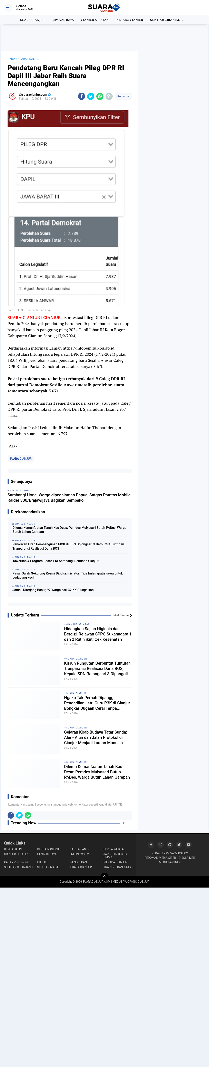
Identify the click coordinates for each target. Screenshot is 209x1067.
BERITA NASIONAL (49, 849)
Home (11, 59)
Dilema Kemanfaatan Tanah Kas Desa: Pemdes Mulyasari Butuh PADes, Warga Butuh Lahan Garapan (69, 530)
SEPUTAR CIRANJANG (166, 20)
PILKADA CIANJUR (129, 20)
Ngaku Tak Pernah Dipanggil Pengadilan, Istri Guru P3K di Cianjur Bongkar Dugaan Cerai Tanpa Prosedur (97, 703)
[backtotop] (104, 877)
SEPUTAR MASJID (48, 867)
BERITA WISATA (113, 849)
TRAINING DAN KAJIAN (118, 867)
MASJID (42, 862)
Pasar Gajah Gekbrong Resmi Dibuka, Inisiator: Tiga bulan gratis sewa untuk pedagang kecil (67, 575)
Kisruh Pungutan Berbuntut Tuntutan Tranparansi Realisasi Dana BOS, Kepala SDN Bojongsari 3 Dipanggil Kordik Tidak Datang (97, 668)
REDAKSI (157, 853)
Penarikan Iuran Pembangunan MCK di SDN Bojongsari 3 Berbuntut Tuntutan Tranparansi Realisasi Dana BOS (68, 546)
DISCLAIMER (187, 857)
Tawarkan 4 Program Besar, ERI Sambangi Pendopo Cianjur (55, 561)
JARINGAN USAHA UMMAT (115, 855)
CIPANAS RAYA (63, 20)
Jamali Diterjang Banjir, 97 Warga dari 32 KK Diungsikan (53, 590)
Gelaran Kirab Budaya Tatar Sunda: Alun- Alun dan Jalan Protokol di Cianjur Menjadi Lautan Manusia (95, 737)
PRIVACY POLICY (177, 853)
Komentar (123, 96)
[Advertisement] (104, 38)
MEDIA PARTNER (170, 862)
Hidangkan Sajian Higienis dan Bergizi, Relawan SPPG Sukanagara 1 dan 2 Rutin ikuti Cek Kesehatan (98, 634)
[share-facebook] (81, 96)
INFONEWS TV (79, 854)
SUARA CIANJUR (32, 20)
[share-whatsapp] (99, 96)
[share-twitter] (90, 96)
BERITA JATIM (13, 849)
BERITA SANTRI (80, 849)
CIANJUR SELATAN (95, 20)
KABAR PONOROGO (16, 862)
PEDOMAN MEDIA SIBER (160, 857)
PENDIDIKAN (78, 862)
